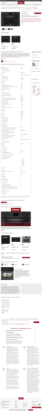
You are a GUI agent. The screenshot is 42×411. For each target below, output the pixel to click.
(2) (9, 245)
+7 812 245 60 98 (3, 2)
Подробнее (36, 68)
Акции (17, 0)
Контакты (40, 0)
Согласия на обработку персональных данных (20, 324)
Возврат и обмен (25, 405)
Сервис (24, 403)
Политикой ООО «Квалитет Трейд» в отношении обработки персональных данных (21, 323)
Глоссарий (16, 405)
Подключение (29, 0)
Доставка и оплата (24, 0)
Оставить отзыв (4, 202)
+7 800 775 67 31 (5, 404)
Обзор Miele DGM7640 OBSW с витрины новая (9, 61)
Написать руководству (36, 407)
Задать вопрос (26, 257)
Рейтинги (20, 0)
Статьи (16, 404)
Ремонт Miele (24, 404)
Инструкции (36, 0)
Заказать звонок (14, 2)
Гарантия (33, 0)
